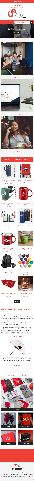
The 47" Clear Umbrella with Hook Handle (17, 357)
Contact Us (17, 151)
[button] (2, 31)
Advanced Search (17, 460)
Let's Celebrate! (17, 32)
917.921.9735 (17, 5)
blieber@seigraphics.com (17, 7)
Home (17, 451)
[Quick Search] (22, 22)
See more (17, 301)
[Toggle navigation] (2, 22)
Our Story (17, 77)
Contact (17, 457)
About (17, 454)
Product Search (17, 114)
